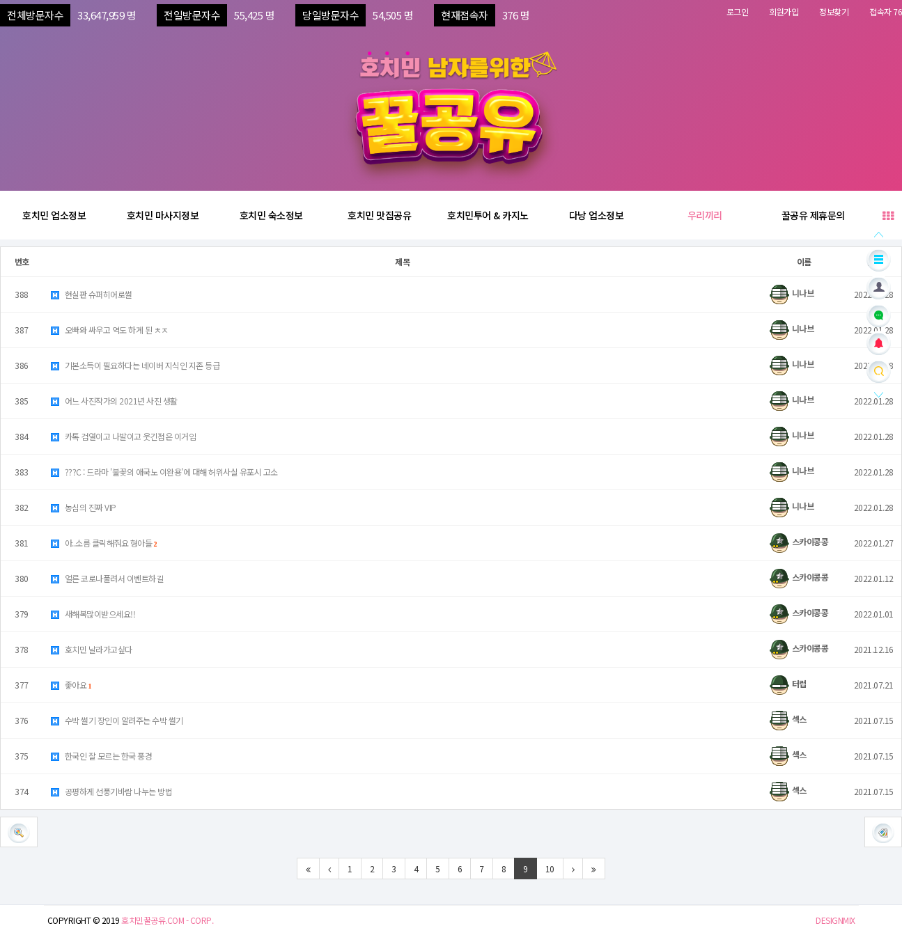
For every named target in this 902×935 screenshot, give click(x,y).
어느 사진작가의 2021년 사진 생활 (113, 401)
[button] (883, 832)
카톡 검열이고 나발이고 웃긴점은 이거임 (122, 436)
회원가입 (783, 11)
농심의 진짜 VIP (82, 507)
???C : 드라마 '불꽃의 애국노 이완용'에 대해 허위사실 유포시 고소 (163, 472)
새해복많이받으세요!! (92, 614)
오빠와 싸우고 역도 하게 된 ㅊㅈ (109, 330)
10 (549, 868)
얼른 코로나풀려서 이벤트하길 (106, 578)
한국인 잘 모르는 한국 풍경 (100, 756)
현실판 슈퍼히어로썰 (90, 294)
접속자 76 (885, 11)
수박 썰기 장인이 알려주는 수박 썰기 (116, 720)
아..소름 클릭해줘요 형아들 (103, 543)
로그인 (737, 11)
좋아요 (70, 685)
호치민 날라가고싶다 (90, 649)
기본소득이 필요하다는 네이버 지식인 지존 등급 (134, 365)
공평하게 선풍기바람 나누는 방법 (110, 791)
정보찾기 (833, 11)
